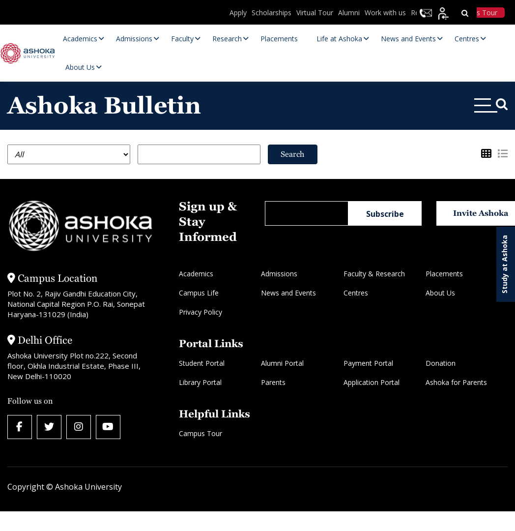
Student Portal (202, 363)
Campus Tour (200, 433)
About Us (440, 292)
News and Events (288, 292)
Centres (355, 292)
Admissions (279, 273)
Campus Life (199, 292)
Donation (441, 363)
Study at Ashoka (504, 264)
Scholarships (271, 12)
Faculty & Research (374, 273)
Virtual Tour (314, 12)
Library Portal (200, 382)
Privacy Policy (200, 312)
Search (292, 154)
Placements (444, 273)
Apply (238, 12)
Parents (273, 382)
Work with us (385, 12)
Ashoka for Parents (456, 382)
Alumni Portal (282, 363)
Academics (196, 273)
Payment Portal (368, 363)
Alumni (349, 12)
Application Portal (371, 382)
